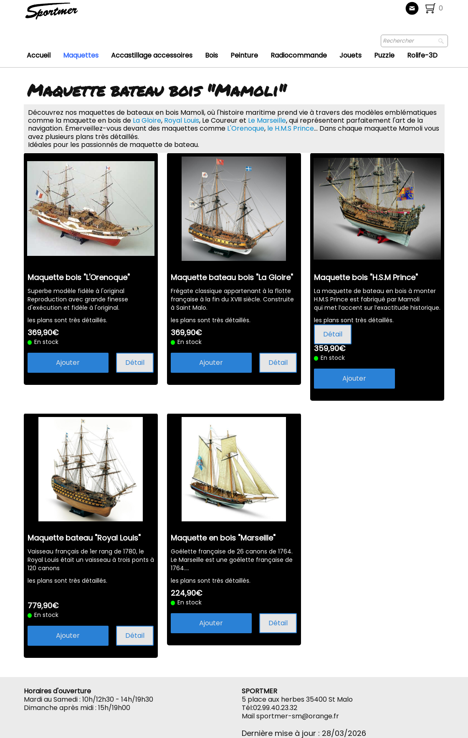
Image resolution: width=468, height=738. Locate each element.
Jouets (350, 55)
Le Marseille (267, 120)
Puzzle (384, 55)
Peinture (244, 55)
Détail (134, 362)
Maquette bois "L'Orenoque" (79, 277)
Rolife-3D (422, 55)
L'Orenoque (245, 128)
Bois (211, 55)
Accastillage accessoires (151, 55)
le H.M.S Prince (290, 128)
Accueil (39, 55)
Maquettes (81, 55)
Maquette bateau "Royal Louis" (84, 538)
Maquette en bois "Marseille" (223, 538)
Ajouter (68, 362)
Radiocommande (299, 55)
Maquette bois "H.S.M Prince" (366, 277)
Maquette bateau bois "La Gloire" (232, 277)
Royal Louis (181, 120)
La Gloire (147, 120)
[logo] (79, 14)
